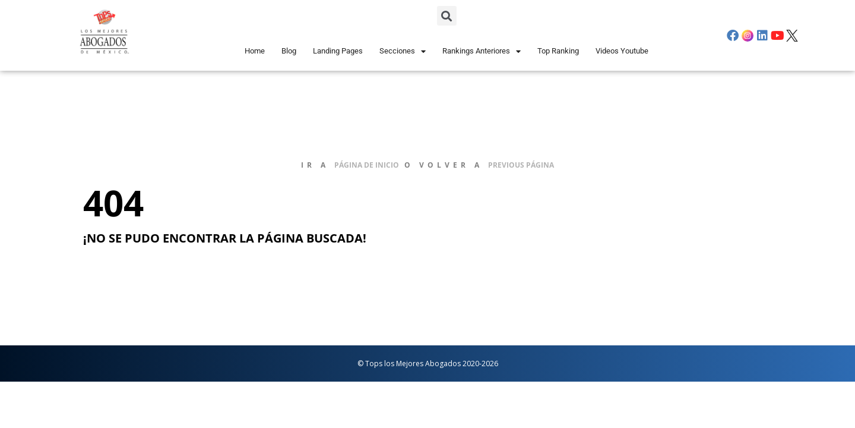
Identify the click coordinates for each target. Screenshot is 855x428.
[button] (447, 16)
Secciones (402, 51)
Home (255, 50)
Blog (288, 50)
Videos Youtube (622, 50)
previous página (521, 165)
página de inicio (366, 165)
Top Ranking (558, 50)
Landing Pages (338, 50)
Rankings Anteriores (481, 51)
